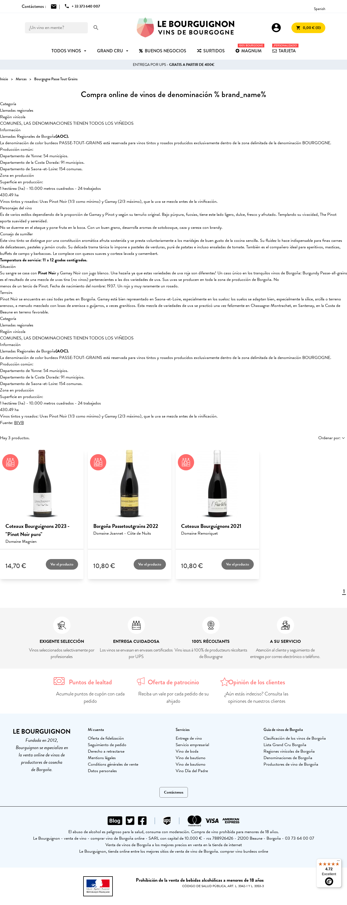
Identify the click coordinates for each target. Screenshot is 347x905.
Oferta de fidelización (106, 738)
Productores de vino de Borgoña (291, 764)
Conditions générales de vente (113, 764)
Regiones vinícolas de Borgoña (289, 751)
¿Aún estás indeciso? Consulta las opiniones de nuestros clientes (256, 697)
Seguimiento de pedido (107, 745)
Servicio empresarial (192, 745)
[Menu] (338, 862)
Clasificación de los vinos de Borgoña (295, 738)
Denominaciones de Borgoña (288, 758)
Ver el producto (61, 564)
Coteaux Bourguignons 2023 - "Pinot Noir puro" (37, 530)
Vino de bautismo (190, 758)
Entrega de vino (189, 738)
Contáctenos (173, 792)
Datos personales (102, 771)
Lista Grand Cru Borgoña (285, 745)
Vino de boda (187, 751)
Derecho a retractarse (106, 751)
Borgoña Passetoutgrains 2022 (125, 526)
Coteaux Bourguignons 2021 (211, 526)
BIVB (19, 422)
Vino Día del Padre (192, 771)
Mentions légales (102, 758)
